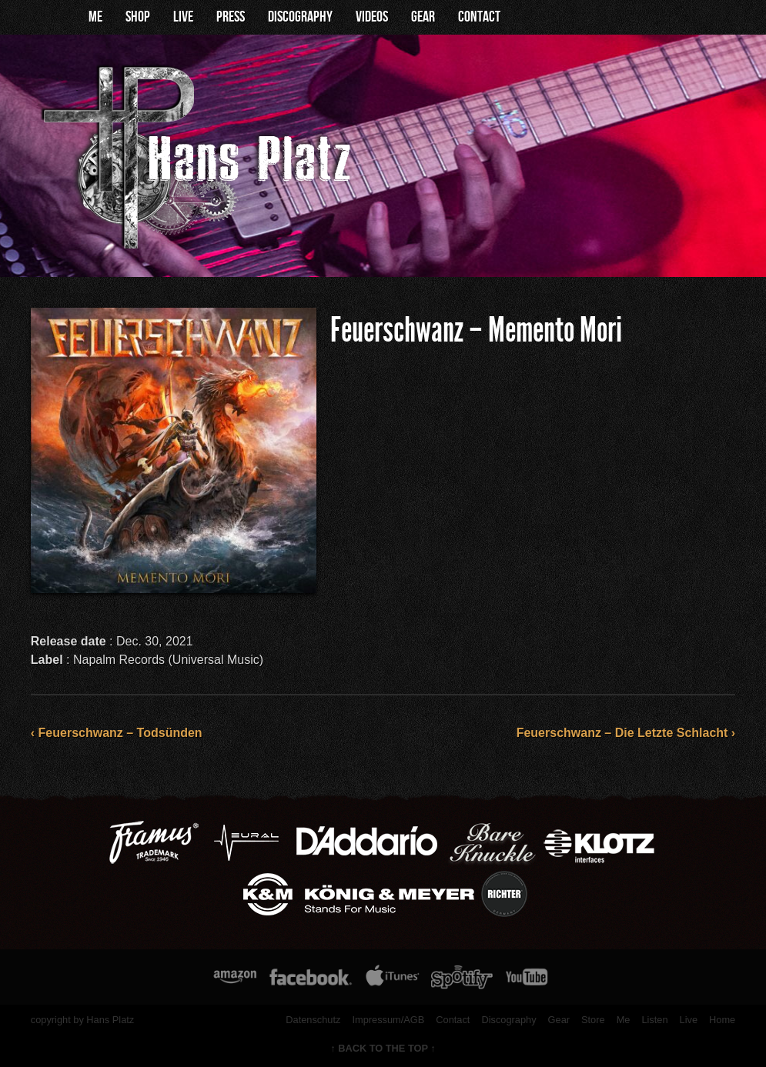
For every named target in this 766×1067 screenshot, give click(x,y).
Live (183, 17)
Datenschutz (313, 1019)
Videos (372, 17)
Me (95, 17)
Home (722, 1019)
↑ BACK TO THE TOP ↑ (383, 1048)
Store (593, 1019)
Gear (423, 17)
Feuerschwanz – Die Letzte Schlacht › (626, 732)
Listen (654, 1019)
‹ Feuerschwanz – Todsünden (116, 732)
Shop (137, 17)
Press (230, 17)
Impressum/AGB (388, 1019)
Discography (300, 17)
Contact (479, 17)
